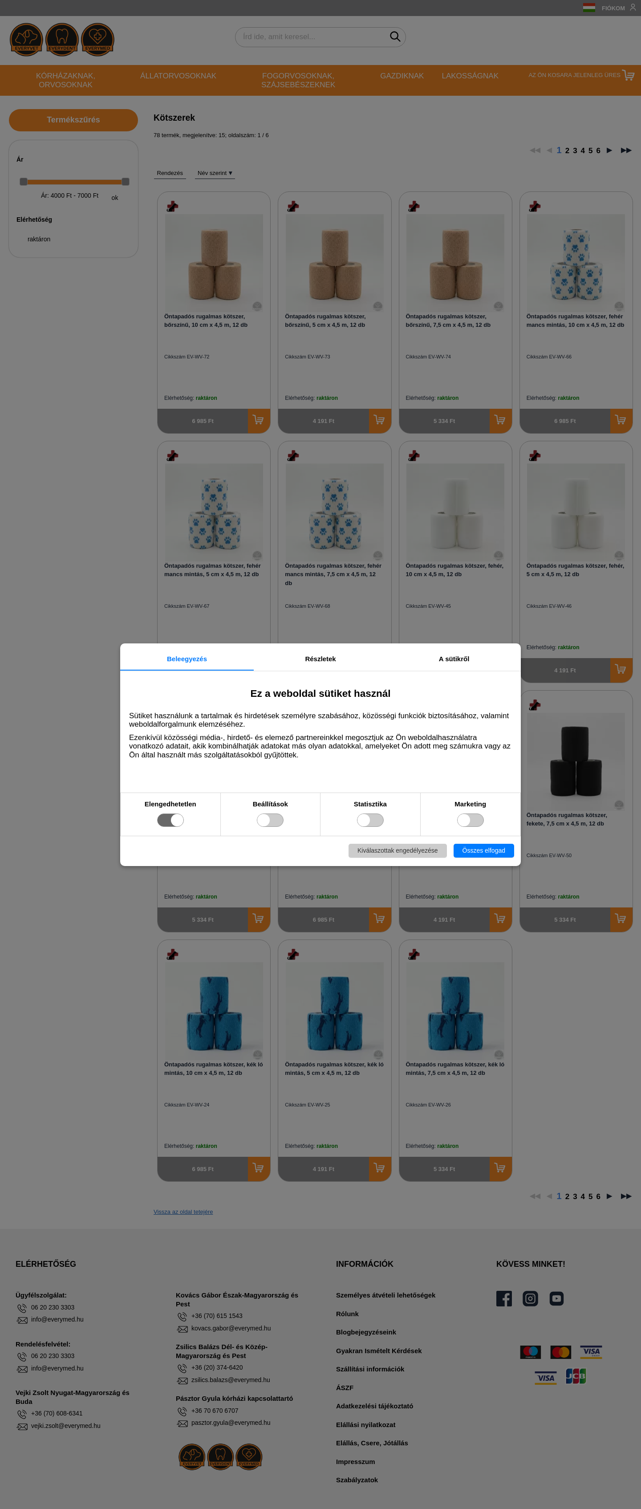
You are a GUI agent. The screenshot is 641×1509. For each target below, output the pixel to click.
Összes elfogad (484, 850)
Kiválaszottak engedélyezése (397, 850)
